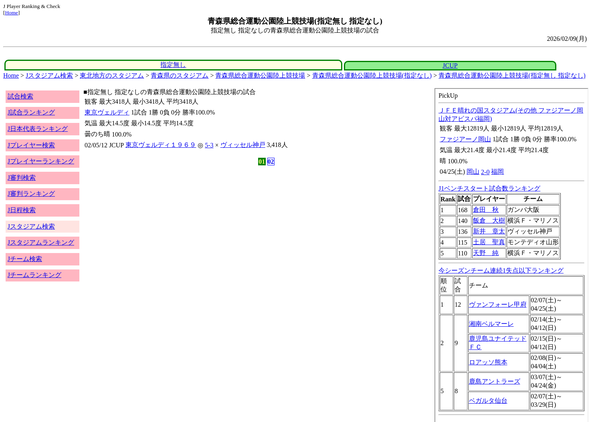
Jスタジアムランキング (41, 242)
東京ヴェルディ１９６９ (160, 144)
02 (271, 161)
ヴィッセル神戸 (242, 144)
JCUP (449, 65)
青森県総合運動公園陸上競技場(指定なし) (372, 75)
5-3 (209, 145)
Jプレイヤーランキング (41, 161)
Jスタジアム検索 (49, 75)
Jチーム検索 (25, 258)
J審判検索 (22, 177)
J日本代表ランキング (38, 128)
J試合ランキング (31, 112)
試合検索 (20, 96)
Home (11, 13)
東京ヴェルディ (107, 112)
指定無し (173, 64)
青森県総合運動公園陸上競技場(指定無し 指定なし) (512, 75)
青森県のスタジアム (179, 75)
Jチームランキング (34, 274)
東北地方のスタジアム (112, 75)
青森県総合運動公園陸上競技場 (260, 75)
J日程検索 (22, 210)
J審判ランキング (31, 193)
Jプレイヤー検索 (31, 145)
